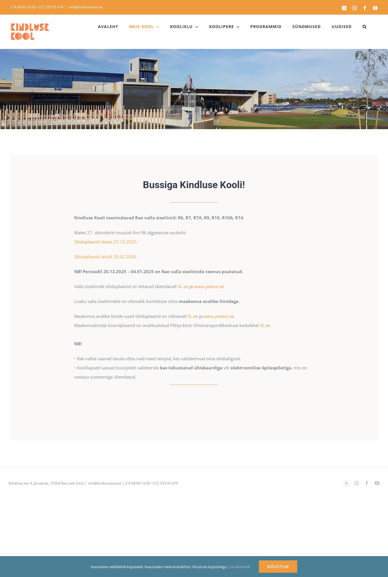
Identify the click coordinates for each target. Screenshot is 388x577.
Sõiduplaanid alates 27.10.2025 (105, 242)
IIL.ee (183, 286)
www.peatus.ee (209, 286)
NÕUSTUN (278, 566)
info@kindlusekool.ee (86, 7)
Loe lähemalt (239, 566)
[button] (365, 27)
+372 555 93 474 (50, 7)
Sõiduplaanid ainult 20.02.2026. (105, 256)
